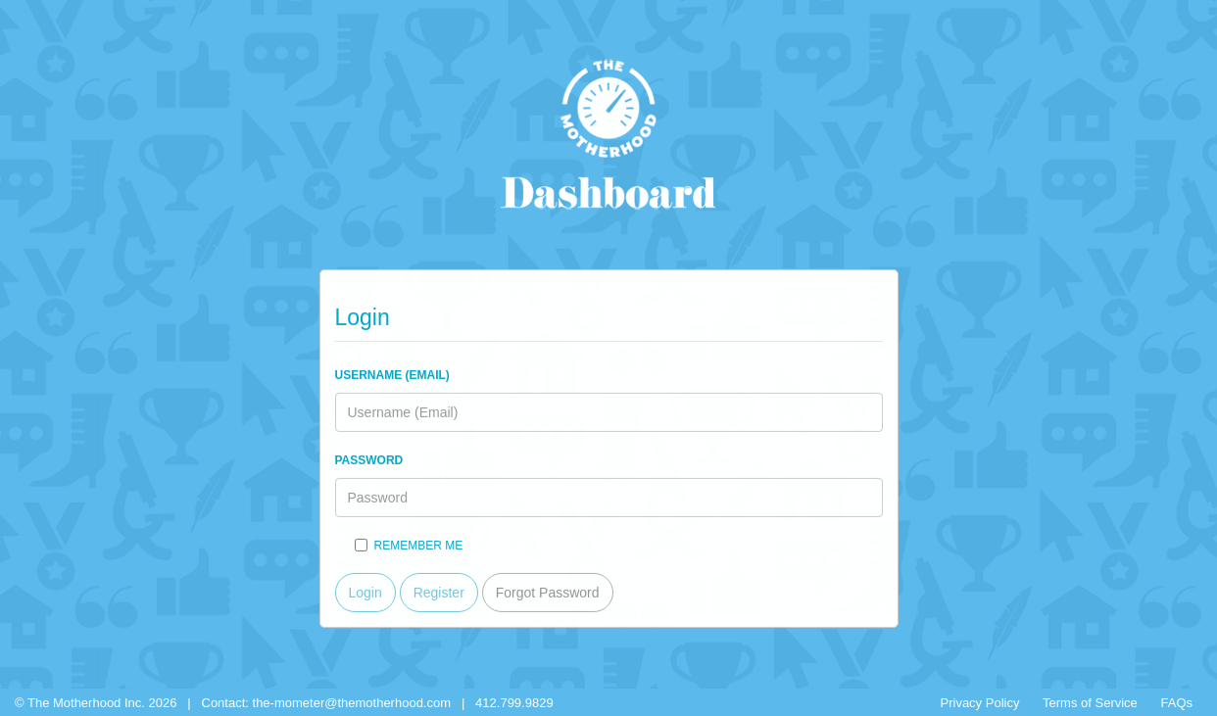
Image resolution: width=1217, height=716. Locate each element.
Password (369, 459)
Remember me (409, 544)
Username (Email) (392, 374)
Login (365, 591)
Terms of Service (1090, 702)
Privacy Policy (980, 702)
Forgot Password (548, 591)
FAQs (1176, 702)
